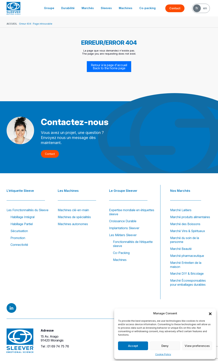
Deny (165, 346)
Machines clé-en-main (73, 210)
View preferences (197, 346)
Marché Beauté (181, 249)
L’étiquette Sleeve (20, 191)
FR (197, 8)
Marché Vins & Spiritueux (187, 231)
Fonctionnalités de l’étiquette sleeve (133, 244)
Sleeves (106, 8)
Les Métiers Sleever (123, 235)
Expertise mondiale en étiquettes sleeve (131, 212)
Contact (174, 8)
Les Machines (68, 191)
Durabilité (68, 8)
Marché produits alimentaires (190, 217)
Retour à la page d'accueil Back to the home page (109, 66)
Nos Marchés (180, 191)
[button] (210, 313)
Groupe (49, 8)
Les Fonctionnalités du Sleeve (27, 210)
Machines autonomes (73, 224)
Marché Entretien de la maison (185, 265)
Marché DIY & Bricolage (187, 273)
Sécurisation (19, 231)
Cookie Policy (163, 354)
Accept (133, 346)
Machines (125, 8)
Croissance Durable (122, 221)
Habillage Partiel (21, 224)
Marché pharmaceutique (187, 256)
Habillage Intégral (22, 217)
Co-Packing (121, 253)
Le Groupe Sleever (123, 191)
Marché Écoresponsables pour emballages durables (188, 282)
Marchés (88, 8)
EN (205, 8)
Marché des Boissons (185, 224)
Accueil (12, 23)
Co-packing (147, 8)
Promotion (17, 238)
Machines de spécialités (74, 217)
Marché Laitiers (180, 210)
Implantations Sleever (124, 228)
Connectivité (19, 245)
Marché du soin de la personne (184, 240)
